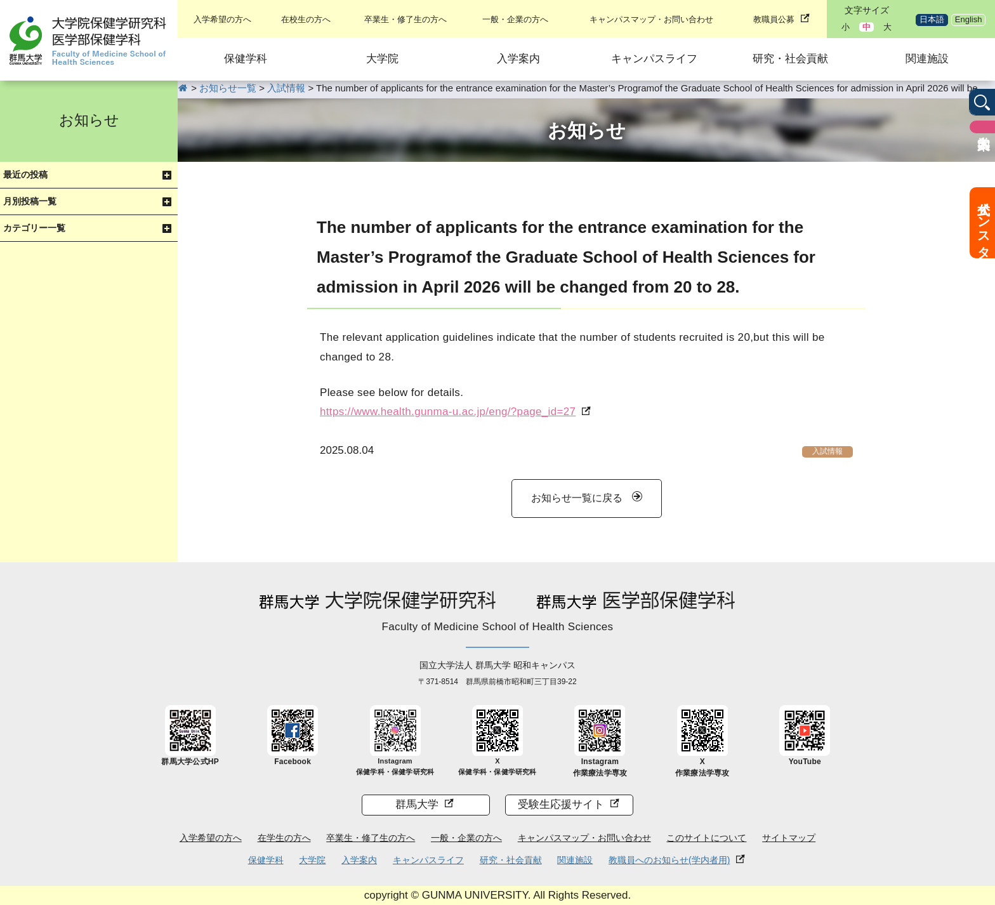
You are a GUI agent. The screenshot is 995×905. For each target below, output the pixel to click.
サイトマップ (788, 838)
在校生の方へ (306, 19)
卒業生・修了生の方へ (405, 19)
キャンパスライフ (654, 59)
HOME (183, 87)
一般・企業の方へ (515, 19)
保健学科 (245, 59)
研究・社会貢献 (790, 59)
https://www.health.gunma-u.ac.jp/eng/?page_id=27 (448, 412)
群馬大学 (416, 804)
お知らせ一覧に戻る (577, 497)
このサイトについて (706, 838)
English (968, 19)
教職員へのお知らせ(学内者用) (669, 860)
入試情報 (827, 451)
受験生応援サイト (561, 804)
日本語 (931, 19)
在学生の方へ (284, 838)
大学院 (382, 59)
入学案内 (518, 59)
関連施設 (927, 59)
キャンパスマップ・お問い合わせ (651, 19)
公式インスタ (984, 223)
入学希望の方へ (222, 19)
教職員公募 (773, 19)
